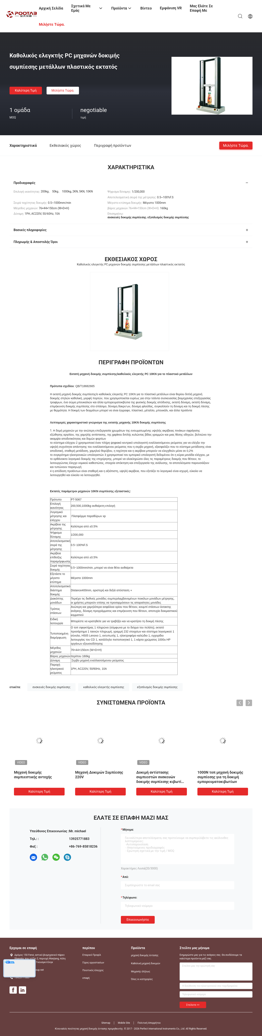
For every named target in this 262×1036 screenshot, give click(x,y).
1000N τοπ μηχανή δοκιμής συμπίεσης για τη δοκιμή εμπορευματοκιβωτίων (220, 777)
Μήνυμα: (128, 829)
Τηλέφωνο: (129, 897)
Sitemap (105, 1022)
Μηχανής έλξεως (140, 971)
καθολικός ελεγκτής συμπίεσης (103, 687)
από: (125, 877)
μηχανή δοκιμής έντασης (144, 955)
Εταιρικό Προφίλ (91, 955)
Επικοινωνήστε (138, 920)
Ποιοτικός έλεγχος (93, 970)
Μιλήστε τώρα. (62, 90)
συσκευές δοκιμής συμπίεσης (51, 687)
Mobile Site (124, 1022)
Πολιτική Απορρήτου (149, 1022)
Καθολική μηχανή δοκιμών (145, 963)
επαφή (86, 978)
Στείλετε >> (192, 1004)
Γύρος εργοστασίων (93, 962)
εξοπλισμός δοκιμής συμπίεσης (157, 687)
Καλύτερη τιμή (25, 90)
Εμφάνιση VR (171, 8)
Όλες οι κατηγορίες (142, 979)
